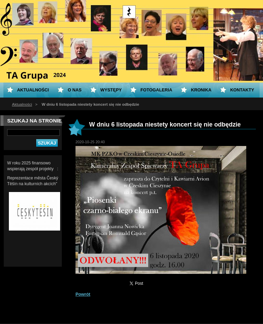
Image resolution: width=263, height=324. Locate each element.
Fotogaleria (156, 89)
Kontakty (242, 89)
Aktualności (22, 104)
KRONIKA (201, 89)
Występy (111, 89)
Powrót (82, 294)
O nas (75, 89)
